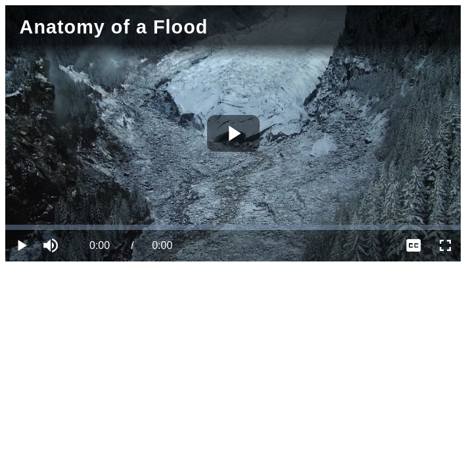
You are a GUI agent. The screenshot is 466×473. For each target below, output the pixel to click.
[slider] (233, 227)
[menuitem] (413, 245)
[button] (52, 245)
